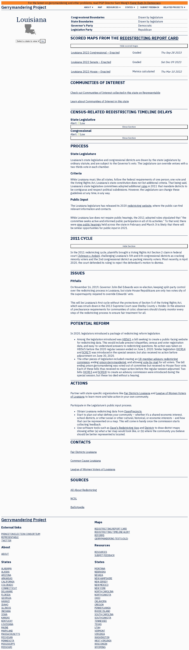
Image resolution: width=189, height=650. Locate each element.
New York (100, 588)
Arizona (6, 575)
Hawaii (5, 601)
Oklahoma (101, 601)
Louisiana (7, 624)
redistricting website (139, 205)
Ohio (97, 598)
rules (144, 186)
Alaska (5, 571)
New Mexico (102, 585)
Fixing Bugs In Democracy (145, 3)
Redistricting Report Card (149, 38)
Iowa (4, 614)
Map (100, 7)
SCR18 (102, 372)
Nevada (99, 575)
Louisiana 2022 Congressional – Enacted (95, 52)
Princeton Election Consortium (20, 534)
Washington (102, 637)
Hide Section (129, 246)
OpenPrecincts (133, 411)
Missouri (6, 647)
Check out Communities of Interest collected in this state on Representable (115, 92)
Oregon (99, 604)
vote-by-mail (150, 362)
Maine (4, 627)
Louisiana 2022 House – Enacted (90, 71)
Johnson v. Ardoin (88, 255)
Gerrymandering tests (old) (111, 538)
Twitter (6, 540)
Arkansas (6, 578)
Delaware (7, 591)
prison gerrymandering (112, 362)
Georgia (6, 598)
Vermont (100, 630)
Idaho (4, 604)
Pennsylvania (103, 607)
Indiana (6, 611)
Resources (101, 552)
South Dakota (103, 617)
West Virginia (103, 640)
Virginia (100, 634)
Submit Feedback (149, 7)
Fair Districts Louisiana (137, 393)
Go (42, 41)
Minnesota (7, 640)
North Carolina (104, 591)
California (7, 581)
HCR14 (181, 349)
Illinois (6, 607)
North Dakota (103, 594)
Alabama (6, 568)
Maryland (7, 630)
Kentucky (7, 621)
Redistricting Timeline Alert (112, 532)
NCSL (73, 498)
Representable (10, 537)
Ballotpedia (77, 507)
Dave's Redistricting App (124, 427)
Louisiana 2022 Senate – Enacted (91, 62)
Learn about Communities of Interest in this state (99, 101)
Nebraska (100, 571)
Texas (98, 624)
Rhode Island (102, 611)
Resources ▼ (114, 7)
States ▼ (130, 7)
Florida (5, 594)
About (5, 554)
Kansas (5, 617)
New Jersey (101, 581)
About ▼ (89, 7)
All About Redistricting (83, 490)
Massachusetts (10, 634)
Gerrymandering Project (23, 7)
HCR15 (88, 372)
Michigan (7, 637)
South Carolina (104, 614)
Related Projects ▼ (174, 7)
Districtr (149, 427)
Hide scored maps (129, 45)
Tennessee (101, 621)
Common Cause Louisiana (85, 460)
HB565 (126, 339)
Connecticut (9, 588)
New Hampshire (103, 578)
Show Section (129, 126)
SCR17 (86, 352)
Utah (97, 627)
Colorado (7, 585)
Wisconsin (101, 643)
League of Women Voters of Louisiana (92, 469)
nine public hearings (89, 224)
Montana (100, 568)
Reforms (99, 535)
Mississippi (8, 643)
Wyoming (100, 647)
